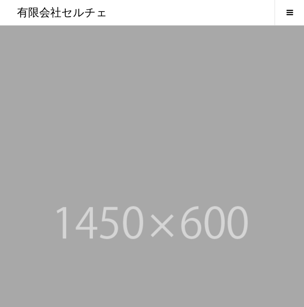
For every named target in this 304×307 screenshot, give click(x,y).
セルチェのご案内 (37, 187)
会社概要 (27, 212)
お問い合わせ (32, 237)
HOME (24, 174)
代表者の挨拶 (32, 199)
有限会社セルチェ (62, 12)
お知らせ (27, 224)
